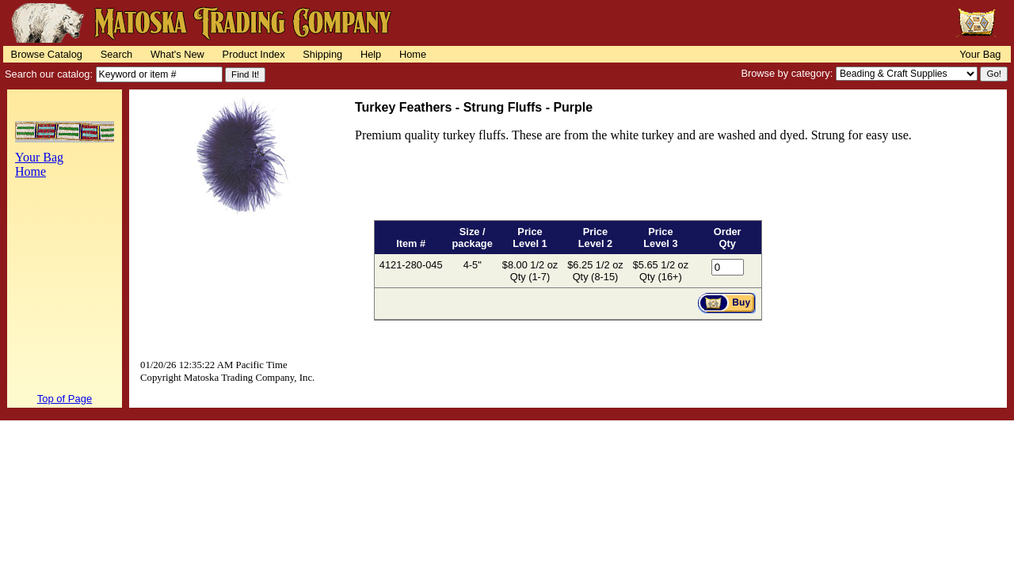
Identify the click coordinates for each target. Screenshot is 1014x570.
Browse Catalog (46, 54)
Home (412, 54)
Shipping (322, 54)
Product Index (254, 54)
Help (370, 54)
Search (117, 54)
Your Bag (980, 54)
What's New (177, 54)
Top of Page (64, 399)
